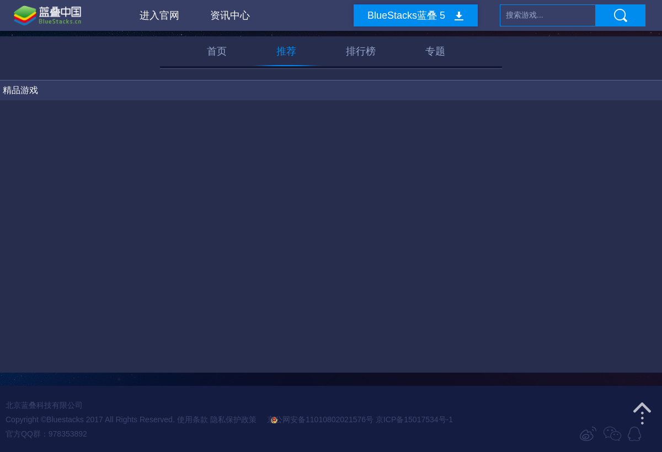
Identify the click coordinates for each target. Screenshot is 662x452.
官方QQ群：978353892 (46, 433)
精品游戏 (20, 90)
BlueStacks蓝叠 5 (406, 15)
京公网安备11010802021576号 (315, 419)
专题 (435, 51)
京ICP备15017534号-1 (414, 419)
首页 (217, 51)
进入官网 (159, 15)
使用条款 (192, 419)
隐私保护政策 (233, 419)
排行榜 (361, 51)
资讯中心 (230, 15)
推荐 (286, 51)
